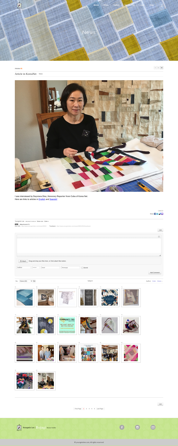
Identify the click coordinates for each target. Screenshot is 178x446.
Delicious (160, 214)
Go (34, 281)
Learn (142, 5)
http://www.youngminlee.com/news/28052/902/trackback (74, 226)
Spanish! (53, 199)
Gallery (116, 5)
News (106, 5)
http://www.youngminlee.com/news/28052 (33, 226)
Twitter (157, 214)
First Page (78, 408)
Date (154, 281)
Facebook (155, 214)
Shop (152, 5)
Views (159, 281)
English (42, 199)
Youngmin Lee (19, 221)
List (160, 230)
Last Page (100, 408)
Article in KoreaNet (25, 73)
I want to (160, 210)
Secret (86, 268)
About (96, 5)
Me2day (162, 214)
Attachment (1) (24, 224)
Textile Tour (129, 5)
